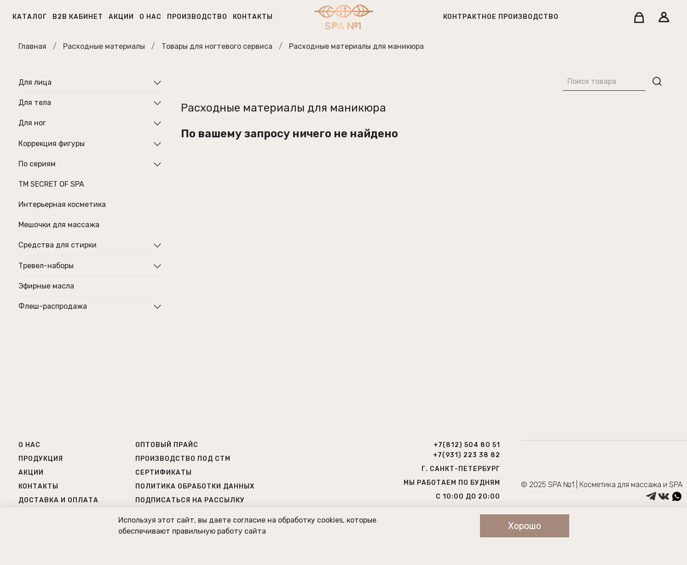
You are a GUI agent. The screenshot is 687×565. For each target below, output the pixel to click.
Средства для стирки (57, 245)
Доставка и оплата (58, 500)
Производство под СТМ (183, 459)
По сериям (37, 163)
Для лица (35, 82)
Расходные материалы (104, 46)
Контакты (253, 17)
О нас (150, 17)
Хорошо (524, 525)
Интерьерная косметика (62, 204)
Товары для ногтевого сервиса (217, 46)
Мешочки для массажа (58, 224)
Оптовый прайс (166, 445)
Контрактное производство (501, 17)
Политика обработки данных (194, 486)
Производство (197, 17)
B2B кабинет (77, 17)
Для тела (34, 102)
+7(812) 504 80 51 (466, 445)
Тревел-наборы (46, 265)
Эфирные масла (46, 286)
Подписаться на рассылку (190, 500)
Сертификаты (163, 473)
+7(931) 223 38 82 (466, 455)
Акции (121, 17)
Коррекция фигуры (51, 143)
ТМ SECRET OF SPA (51, 184)
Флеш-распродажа (52, 306)
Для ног (32, 122)
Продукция (40, 459)
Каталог (29, 17)
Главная (32, 46)
